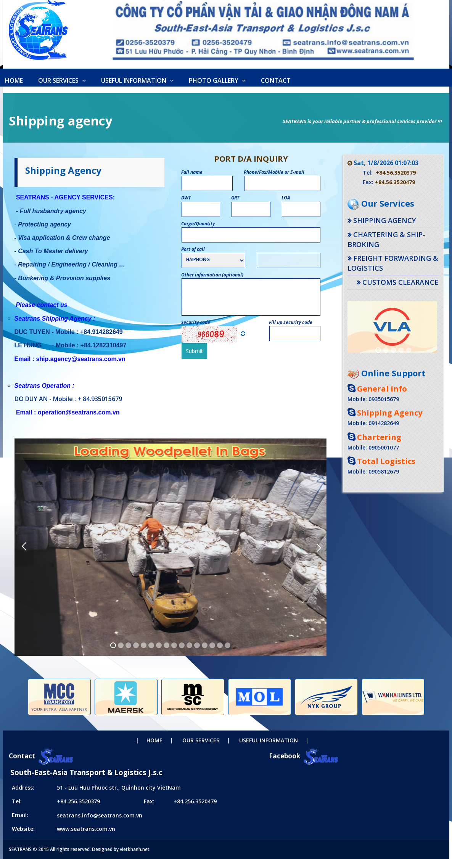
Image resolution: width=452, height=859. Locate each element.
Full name (192, 172)
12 (197, 645)
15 (220, 645)
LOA (286, 197)
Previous (24, 547)
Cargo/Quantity (198, 223)
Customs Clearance (400, 282)
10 (182, 645)
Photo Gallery (217, 80)
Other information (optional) (212, 274)
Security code (196, 322)
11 (189, 645)
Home (154, 740)
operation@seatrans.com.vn (79, 412)
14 (212, 645)
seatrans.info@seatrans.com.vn (99, 815)
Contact (276, 80)
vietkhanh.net (135, 849)
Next (317, 547)
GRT (235, 197)
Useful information (137, 80)
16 (227, 645)
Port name (268, 249)
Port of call (193, 249)
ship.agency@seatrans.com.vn (80, 359)
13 (205, 645)
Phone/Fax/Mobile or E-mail (274, 172)
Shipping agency (384, 220)
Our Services (62, 80)
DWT (186, 197)
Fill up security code (290, 322)
